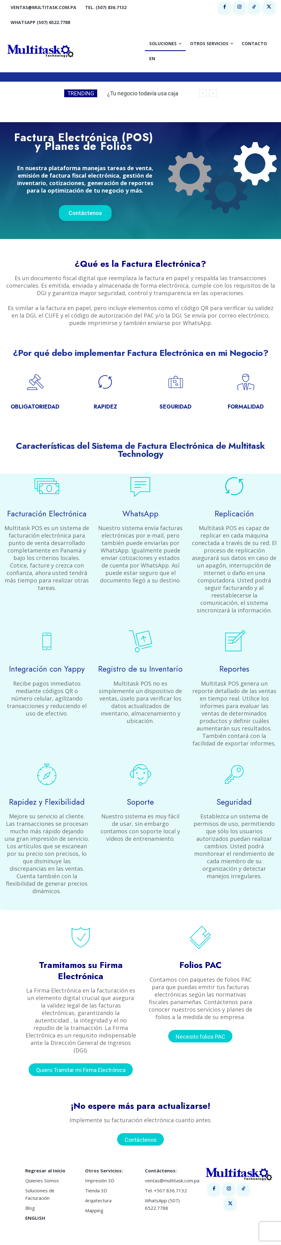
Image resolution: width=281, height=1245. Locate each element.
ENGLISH (35, 1205)
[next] (213, 93)
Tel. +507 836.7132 (166, 1178)
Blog (30, 1195)
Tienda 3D (96, 1178)
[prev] (203, 93)
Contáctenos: (161, 1158)
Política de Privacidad (198, 1235)
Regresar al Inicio (45, 1158)
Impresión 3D (99, 1168)
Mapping (94, 1198)
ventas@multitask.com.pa (172, 1168)
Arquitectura (98, 1188)
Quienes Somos (42, 1168)
